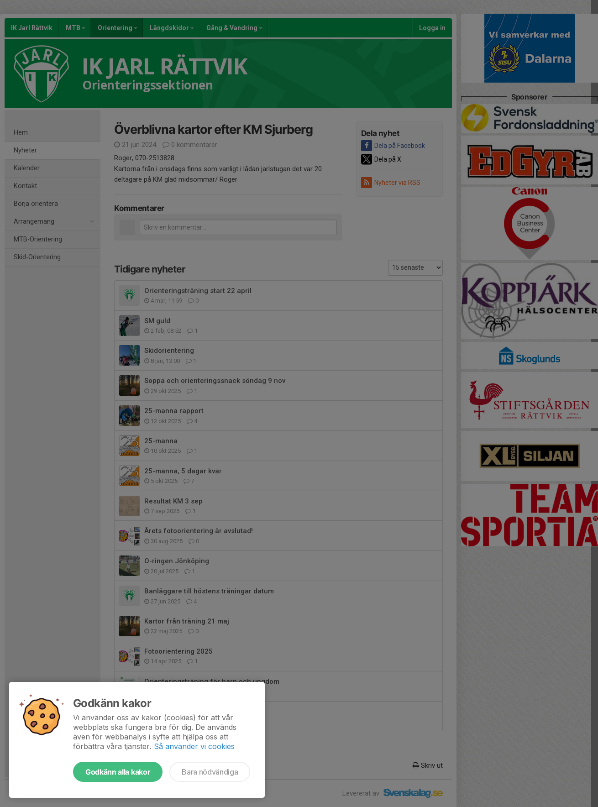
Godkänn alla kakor (117, 771)
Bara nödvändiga (210, 771)
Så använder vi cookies (194, 746)
